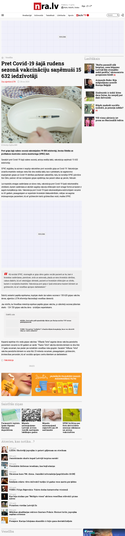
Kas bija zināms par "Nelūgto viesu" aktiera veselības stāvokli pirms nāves (43, 497)
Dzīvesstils (38, 15)
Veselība (9, 57)
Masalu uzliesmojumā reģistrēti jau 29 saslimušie (50, 426)
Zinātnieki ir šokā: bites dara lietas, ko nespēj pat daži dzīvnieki (109, 95)
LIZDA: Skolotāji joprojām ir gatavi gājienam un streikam (37, 450)
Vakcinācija (7, 360)
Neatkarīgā (27, 15)
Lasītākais (92, 59)
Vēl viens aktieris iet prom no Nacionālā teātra (109, 119)
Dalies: (32, 366)
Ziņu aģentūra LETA (8, 82)
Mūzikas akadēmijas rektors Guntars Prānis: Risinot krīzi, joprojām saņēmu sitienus (43, 513)
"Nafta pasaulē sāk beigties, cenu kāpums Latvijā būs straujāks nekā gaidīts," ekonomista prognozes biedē (110, 69)
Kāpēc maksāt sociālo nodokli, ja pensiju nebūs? (109, 106)
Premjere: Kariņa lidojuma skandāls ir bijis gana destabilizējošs (40, 521)
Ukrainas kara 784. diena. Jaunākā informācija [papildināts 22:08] (42, 474)
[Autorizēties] (122, 15)
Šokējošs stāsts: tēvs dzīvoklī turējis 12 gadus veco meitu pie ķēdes (42, 482)
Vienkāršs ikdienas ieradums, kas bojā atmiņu (32, 466)
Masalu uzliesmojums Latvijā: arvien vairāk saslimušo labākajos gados (30, 427)
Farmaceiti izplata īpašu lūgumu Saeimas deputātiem (10, 426)
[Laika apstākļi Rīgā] (87, 6)
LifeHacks (61, 15)
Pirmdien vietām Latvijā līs (23, 505)
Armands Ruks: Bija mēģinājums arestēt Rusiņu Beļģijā (106, 82)
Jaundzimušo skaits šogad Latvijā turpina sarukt (33, 458)
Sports (71, 15)
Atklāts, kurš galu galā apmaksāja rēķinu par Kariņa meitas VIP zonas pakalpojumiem (45, 321)
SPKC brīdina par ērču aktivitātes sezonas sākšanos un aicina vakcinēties (71, 427)
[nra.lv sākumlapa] (46, 6)
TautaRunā (50, 15)
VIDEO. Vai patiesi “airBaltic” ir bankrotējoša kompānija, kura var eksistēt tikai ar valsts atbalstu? (47, 330)
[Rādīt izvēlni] (2, 15)
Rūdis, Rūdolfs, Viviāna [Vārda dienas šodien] (70, 7)
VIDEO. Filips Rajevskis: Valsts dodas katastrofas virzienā (38, 489)
